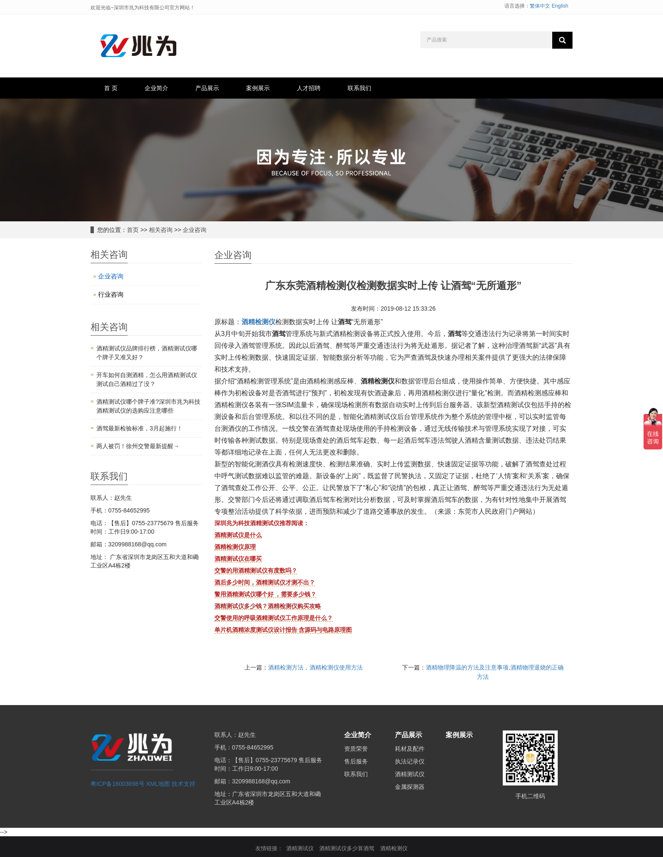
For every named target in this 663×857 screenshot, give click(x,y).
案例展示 (258, 88)
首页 (133, 229)
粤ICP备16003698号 (117, 783)
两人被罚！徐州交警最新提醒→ (137, 446)
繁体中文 (540, 6)
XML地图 (158, 783)
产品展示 (207, 88)
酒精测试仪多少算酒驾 (346, 848)
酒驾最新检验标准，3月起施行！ (139, 428)
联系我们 (359, 88)
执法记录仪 (410, 761)
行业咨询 (110, 294)
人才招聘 (309, 88)
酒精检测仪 (258, 321)
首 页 (111, 88)
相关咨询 (161, 229)
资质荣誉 (356, 748)
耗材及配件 (410, 748)
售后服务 (356, 761)
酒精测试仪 (410, 774)
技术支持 (183, 783)
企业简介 (156, 88)
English (560, 6)
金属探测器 (410, 786)
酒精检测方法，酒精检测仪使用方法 (315, 667)
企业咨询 (194, 229)
